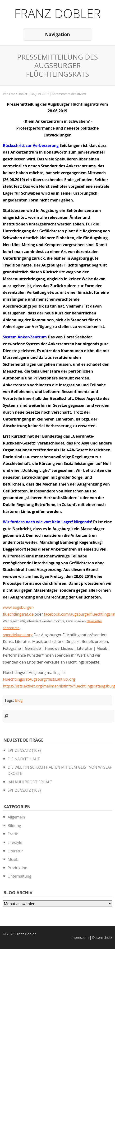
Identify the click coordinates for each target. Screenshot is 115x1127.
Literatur (15, 851)
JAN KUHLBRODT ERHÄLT (30, 782)
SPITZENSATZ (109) (24, 750)
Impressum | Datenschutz (91, 937)
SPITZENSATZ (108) (24, 790)
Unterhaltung (19, 876)
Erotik (13, 834)
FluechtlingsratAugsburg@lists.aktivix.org (39, 679)
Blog (19, 700)
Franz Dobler (57, 13)
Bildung (14, 825)
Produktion (17, 867)
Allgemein (16, 817)
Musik (13, 859)
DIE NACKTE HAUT (24, 759)
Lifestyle (15, 842)
